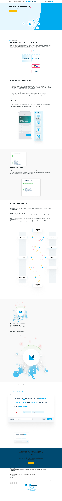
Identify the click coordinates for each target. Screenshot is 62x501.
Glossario (25, 476)
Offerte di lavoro (29, 476)
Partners (14, 1)
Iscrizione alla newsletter (16, 479)
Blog (21, 476)
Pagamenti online (12, 469)
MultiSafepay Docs (12, 474)
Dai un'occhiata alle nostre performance (16, 89)
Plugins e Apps (34, 469)
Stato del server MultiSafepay (25, 474)
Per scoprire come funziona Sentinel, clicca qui (18, 391)
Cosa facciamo (12, 476)
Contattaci (11, 479)
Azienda (23, 1)
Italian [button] (12, 480)
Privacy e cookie (32, 488)
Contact (23, 476)
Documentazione (18, 1)
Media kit (32, 476)
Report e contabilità (17, 469)
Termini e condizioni (31, 486)
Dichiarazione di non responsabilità (31, 489)
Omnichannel (21, 469)
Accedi (49, 1)
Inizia (51, 1)
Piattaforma (24, 469)
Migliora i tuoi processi (43, 469)
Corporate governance (32, 490)
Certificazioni (19, 476)
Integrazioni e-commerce (18, 474)
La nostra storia (16, 476)
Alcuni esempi (12, 98)
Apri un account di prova (32, 474)
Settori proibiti (32, 487)
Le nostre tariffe (38, 469)
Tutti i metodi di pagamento (29, 469)
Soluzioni (10, 1)
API (21, 474)
